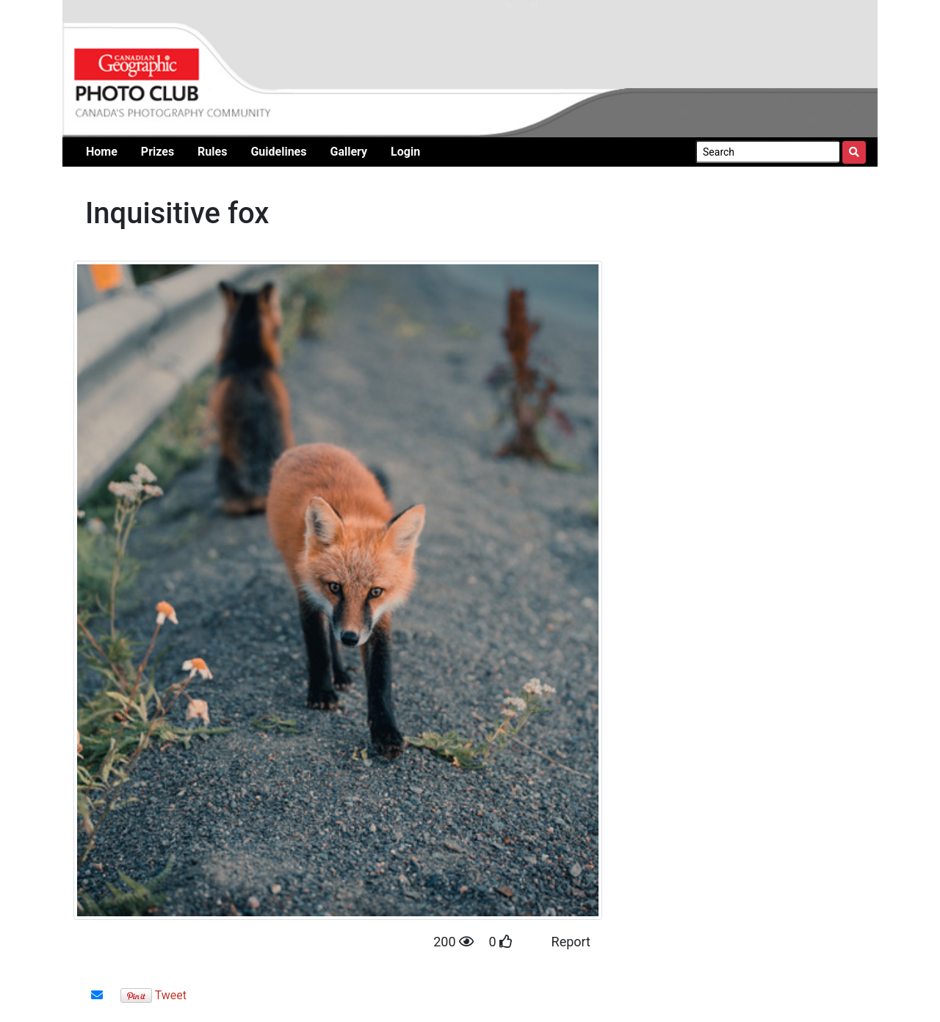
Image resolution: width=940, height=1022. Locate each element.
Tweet (171, 995)
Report (571, 941)
